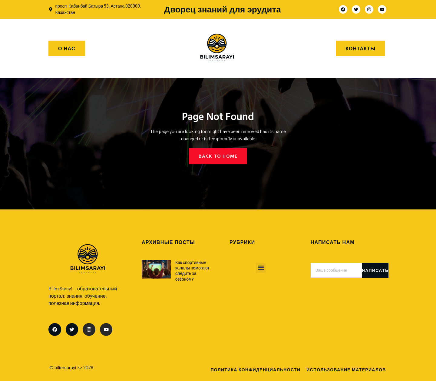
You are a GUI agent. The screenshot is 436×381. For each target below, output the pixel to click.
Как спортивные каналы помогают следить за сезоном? (192, 270)
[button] (261, 268)
